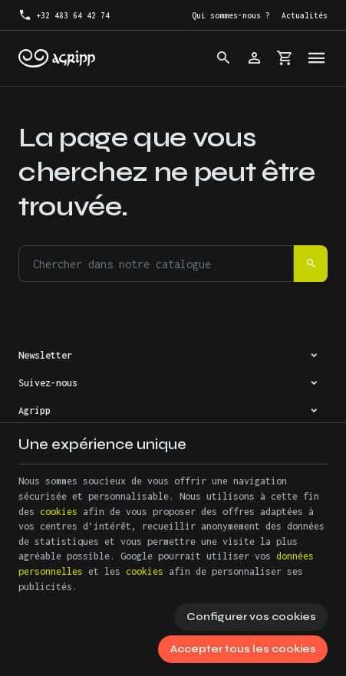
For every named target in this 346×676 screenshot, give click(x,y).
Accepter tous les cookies (243, 648)
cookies (58, 511)
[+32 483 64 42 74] (64, 15)
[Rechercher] (224, 58)
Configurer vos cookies (251, 616)
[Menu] (317, 58)
